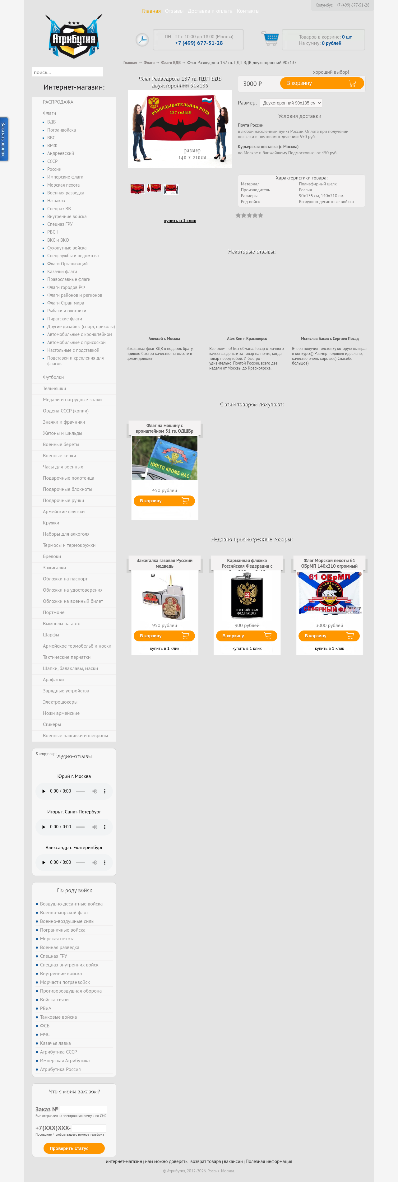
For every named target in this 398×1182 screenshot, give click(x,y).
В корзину (151, 500)
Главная (151, 10)
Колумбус (324, 5)
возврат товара (205, 1161)
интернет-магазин (124, 1161)
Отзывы (174, 10)
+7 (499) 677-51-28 (352, 5)
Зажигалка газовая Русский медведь (164, 563)
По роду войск (74, 889)
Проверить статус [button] (69, 1148)
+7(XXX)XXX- (70, 1128)
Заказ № (71, 1109)
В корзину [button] (299, 83)
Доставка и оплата (210, 10)
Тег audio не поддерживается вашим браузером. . (74, 791)
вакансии (233, 1161)
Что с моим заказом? (74, 1091)
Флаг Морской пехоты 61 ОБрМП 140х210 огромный (329, 563)
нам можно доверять (166, 1161)
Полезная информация (269, 1161)
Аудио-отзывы (74, 755)
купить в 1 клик (180, 220)
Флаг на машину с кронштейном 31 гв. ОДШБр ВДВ (164, 431)
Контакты (248, 10)
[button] (108, 72)
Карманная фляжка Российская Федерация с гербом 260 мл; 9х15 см (247, 566)
